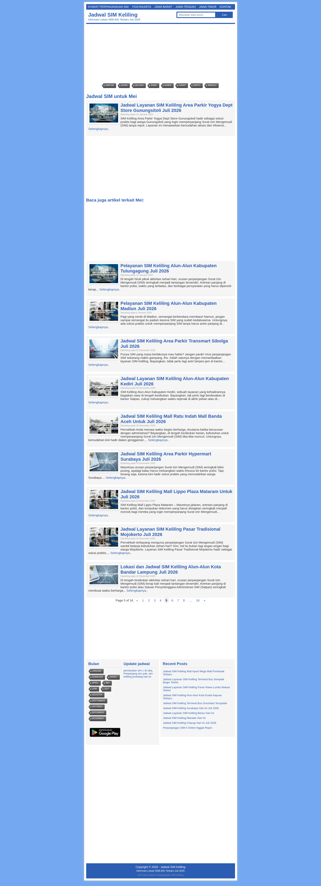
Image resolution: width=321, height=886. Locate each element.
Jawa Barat (163, 6)
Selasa (139, 85)
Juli (106, 689)
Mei (108, 683)
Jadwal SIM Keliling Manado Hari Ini (184, 717)
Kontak (225, 6)
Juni (94, 689)
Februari (97, 677)
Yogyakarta (141, 6)
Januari (96, 671)
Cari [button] (224, 14)
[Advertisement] (161, 53)
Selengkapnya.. (99, 129)
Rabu (154, 85)
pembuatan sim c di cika (138, 670)
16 (198, 600)
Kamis (168, 85)
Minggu (212, 85)
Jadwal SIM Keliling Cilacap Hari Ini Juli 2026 (189, 722)
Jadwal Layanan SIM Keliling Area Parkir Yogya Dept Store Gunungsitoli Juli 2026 (177, 107)
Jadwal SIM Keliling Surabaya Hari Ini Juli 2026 (191, 708)
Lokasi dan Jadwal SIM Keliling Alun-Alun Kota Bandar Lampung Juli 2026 (171, 569)
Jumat (182, 85)
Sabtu (196, 85)
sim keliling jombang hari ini (138, 675)
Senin (124, 85)
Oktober (97, 707)
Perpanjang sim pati (135, 673)
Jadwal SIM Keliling (113, 15)
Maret (114, 677)
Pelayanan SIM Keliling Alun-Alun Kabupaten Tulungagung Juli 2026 (169, 268)
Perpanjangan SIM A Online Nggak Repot (187, 727)
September (98, 701)
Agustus (97, 695)
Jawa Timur (207, 6)
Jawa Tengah (185, 6)
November (98, 713)
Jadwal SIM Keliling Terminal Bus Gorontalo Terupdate (195, 703)
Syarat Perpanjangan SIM (108, 6)
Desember (98, 718)
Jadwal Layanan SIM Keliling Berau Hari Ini (188, 713)
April (95, 683)
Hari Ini (110, 85)
